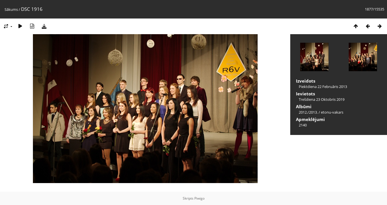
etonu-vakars (332, 112)
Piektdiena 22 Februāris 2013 (323, 86)
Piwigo (199, 198)
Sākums (11, 9)
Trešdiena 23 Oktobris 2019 (321, 99)
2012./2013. (308, 112)
